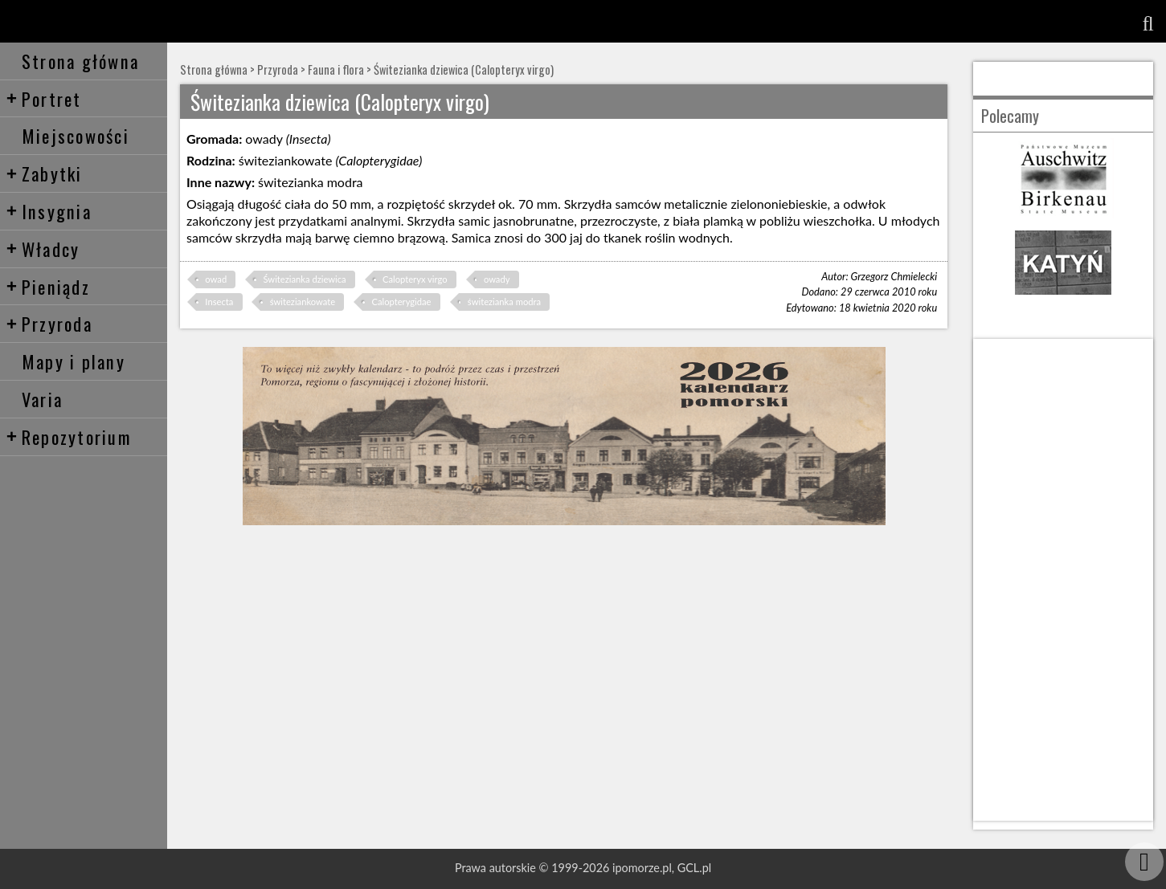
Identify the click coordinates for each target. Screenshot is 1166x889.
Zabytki (44, 173)
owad (216, 279)
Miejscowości (75, 135)
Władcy (43, 248)
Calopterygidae (401, 301)
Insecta (219, 301)
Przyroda (49, 323)
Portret (44, 98)
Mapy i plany (73, 361)
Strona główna (80, 60)
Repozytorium (69, 436)
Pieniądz (48, 286)
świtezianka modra (504, 301)
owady (497, 279)
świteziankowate (302, 301)
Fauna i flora (336, 69)
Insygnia (49, 211)
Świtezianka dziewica (304, 279)
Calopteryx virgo (415, 279)
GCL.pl (694, 868)
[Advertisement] (1063, 580)
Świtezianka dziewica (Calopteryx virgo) (464, 69)
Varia (42, 398)
